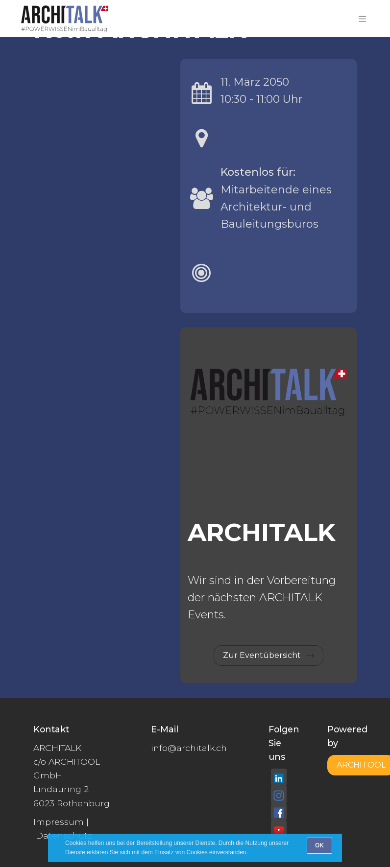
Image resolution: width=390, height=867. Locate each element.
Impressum (58, 822)
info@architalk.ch (189, 748)
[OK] (319, 846)
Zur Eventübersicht (262, 655)
